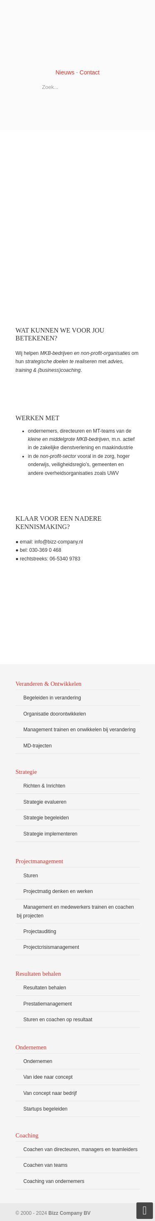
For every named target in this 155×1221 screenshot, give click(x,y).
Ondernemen (38, 1061)
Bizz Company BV (78, 33)
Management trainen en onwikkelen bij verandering (80, 730)
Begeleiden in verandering (52, 698)
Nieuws (64, 72)
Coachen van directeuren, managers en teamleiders (81, 1149)
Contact (90, 72)
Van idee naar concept (48, 1077)
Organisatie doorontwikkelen (55, 714)
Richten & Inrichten (44, 786)
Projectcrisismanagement (51, 947)
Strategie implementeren (51, 834)
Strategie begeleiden (46, 818)
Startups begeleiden (46, 1109)
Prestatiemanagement (48, 1004)
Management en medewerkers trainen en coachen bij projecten (75, 911)
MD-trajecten (38, 746)
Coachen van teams (46, 1165)
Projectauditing (40, 931)
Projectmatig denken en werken (58, 891)
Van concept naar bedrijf (50, 1093)
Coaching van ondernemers (54, 1181)
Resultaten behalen (45, 988)
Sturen (31, 876)
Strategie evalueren (45, 802)
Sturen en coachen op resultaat (58, 1019)
